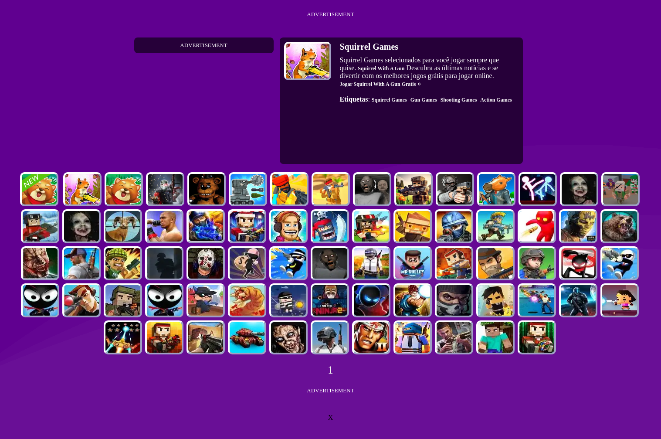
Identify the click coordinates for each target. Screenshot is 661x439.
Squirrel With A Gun (381, 68)
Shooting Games (459, 100)
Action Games (496, 100)
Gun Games (423, 100)
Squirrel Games (389, 100)
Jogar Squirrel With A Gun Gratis (378, 84)
